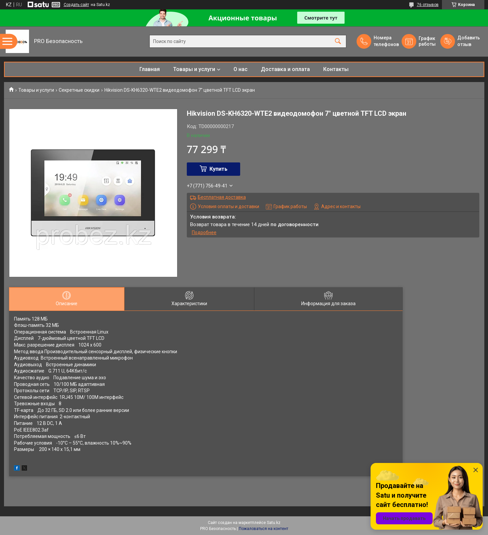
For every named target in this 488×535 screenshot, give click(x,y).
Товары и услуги (194, 69)
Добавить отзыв (468, 41)
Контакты (336, 69)
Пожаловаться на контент (263, 528)
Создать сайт (76, 4)
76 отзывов (428, 4)
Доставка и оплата (285, 69)
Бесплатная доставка (222, 197)
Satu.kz (274, 522)
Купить (218, 169)
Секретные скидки (79, 90)
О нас (240, 69)
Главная (149, 69)
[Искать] (338, 41)
